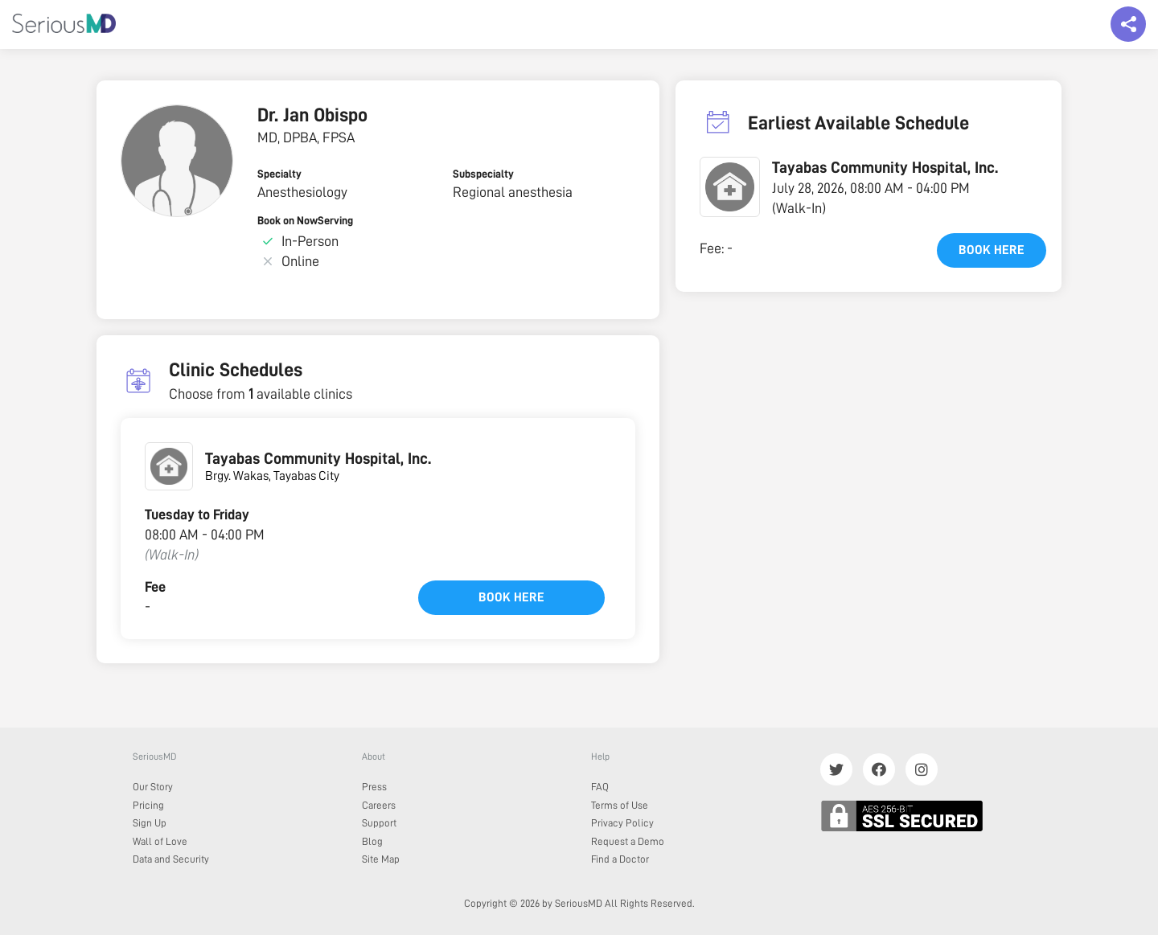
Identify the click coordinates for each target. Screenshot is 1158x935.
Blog (372, 841)
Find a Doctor (620, 859)
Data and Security (171, 859)
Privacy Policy (622, 823)
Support (379, 823)
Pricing (148, 805)
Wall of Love (160, 841)
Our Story (153, 786)
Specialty (279, 173)
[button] (730, 187)
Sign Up (149, 823)
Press (374, 786)
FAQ (600, 786)
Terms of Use (619, 805)
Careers (379, 805)
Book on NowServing (305, 220)
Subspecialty (483, 173)
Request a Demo (627, 841)
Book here (511, 597)
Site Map (381, 859)
